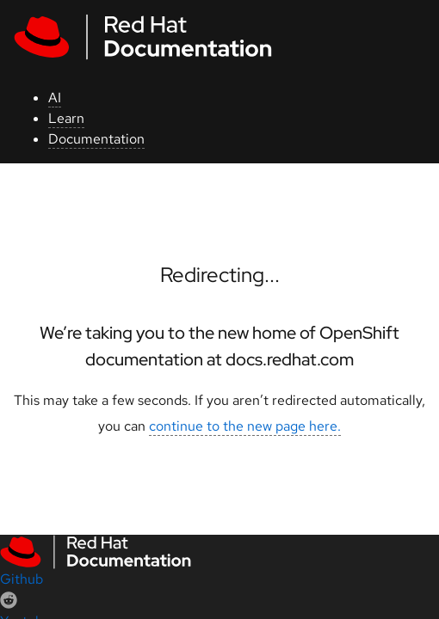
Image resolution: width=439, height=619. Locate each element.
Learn (66, 118)
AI (54, 98)
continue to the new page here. (245, 426)
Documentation (96, 139)
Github (21, 579)
